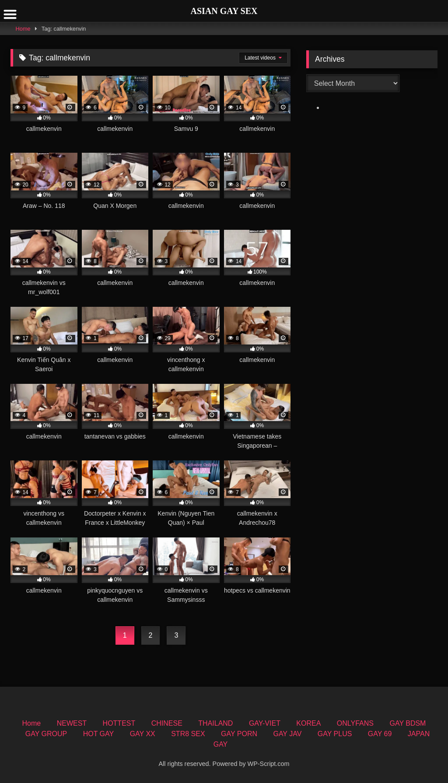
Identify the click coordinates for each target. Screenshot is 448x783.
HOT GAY (98, 733)
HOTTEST (119, 723)
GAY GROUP (46, 733)
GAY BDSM (407, 723)
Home (23, 28)
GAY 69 (380, 733)
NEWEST (72, 723)
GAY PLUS (335, 733)
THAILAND (215, 723)
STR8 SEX (188, 733)
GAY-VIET (264, 723)
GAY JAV (287, 733)
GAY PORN (239, 733)
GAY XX (142, 733)
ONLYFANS (355, 723)
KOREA (308, 723)
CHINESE (166, 723)
